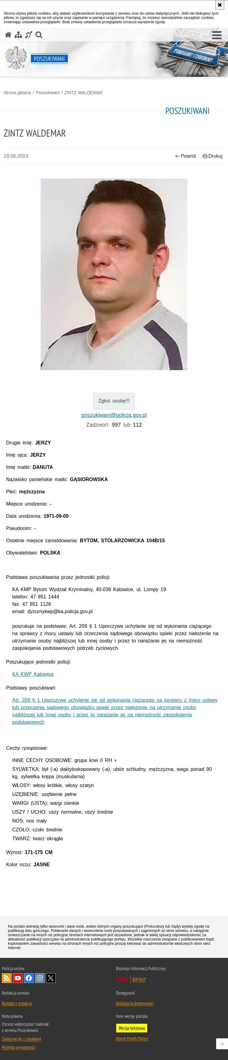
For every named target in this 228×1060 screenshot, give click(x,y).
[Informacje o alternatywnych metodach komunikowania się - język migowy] (28, 35)
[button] (217, 35)
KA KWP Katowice (33, 674)
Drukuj (212, 156)
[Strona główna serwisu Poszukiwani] (8, 35)
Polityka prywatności (18, 1047)
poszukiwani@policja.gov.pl (114, 415)
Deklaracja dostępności (135, 1003)
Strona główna (17, 92)
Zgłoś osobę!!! (114, 400)
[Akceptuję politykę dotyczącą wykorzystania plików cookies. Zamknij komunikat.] (219, 5)
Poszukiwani (48, 92)
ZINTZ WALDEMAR (83, 92)
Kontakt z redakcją (17, 1003)
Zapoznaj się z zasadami (21, 1039)
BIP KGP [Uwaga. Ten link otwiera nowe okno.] (139, 979)
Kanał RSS (7, 978)
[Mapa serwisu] (18, 35)
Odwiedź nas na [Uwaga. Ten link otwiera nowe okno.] (18, 978)
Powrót (185, 156)
